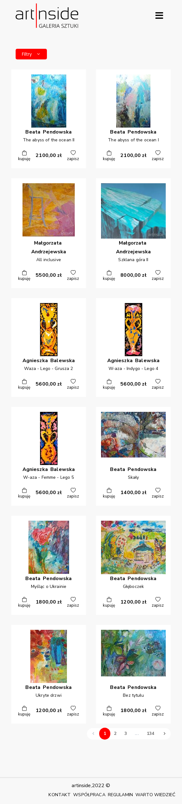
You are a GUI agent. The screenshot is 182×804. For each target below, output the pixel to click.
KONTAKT (59, 794)
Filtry (31, 54)
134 (150, 733)
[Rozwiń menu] (159, 15)
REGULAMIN (120, 794)
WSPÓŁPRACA (89, 794)
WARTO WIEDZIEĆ (155, 794)
